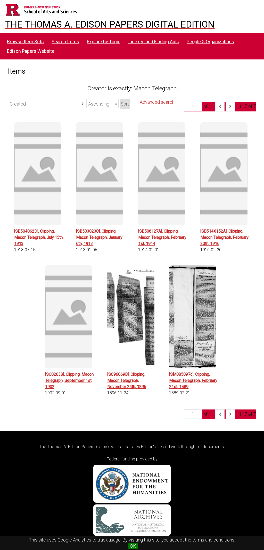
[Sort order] (102, 103)
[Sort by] (46, 103)
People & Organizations (210, 41)
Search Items (65, 41)
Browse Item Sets (25, 41)
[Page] (193, 106)
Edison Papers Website (30, 51)
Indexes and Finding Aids (153, 41)
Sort (125, 104)
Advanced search (157, 102)
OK (133, 546)
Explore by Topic (103, 41)
